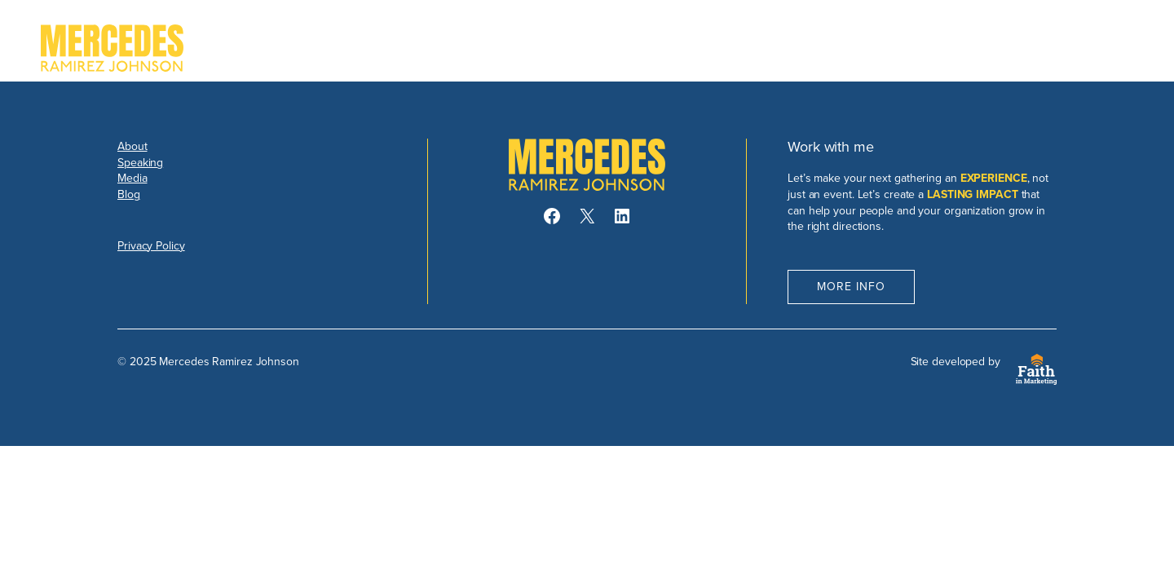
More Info (851, 286)
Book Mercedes (1060, 48)
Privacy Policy (151, 245)
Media (132, 178)
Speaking (140, 162)
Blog (128, 194)
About (132, 146)
